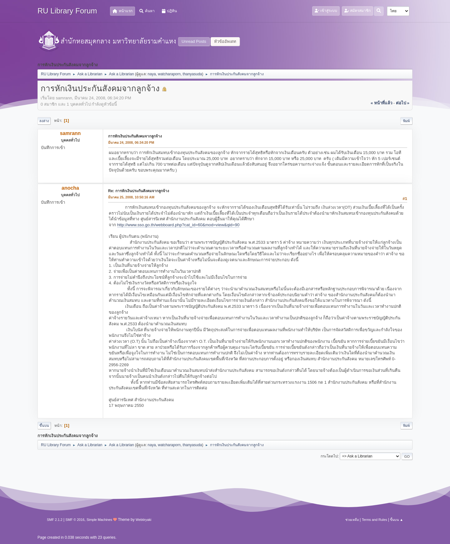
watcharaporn (169, 74)
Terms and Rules (374, 520)
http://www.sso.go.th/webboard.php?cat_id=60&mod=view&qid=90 (178, 224)
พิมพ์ (406, 121)
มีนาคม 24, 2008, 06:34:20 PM (131, 142)
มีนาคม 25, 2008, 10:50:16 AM (131, 197)
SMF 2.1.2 (54, 520)
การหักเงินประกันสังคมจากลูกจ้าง (135, 136)
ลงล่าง (44, 121)
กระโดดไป (329, 456)
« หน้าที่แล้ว (381, 103)
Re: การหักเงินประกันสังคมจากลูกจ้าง (138, 191)
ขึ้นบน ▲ (396, 520)
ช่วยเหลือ (352, 520)
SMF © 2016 (75, 520)
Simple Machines (99, 520)
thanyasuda (192, 74)
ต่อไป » (402, 103)
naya (152, 74)
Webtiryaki (143, 520)
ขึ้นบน (44, 425)
